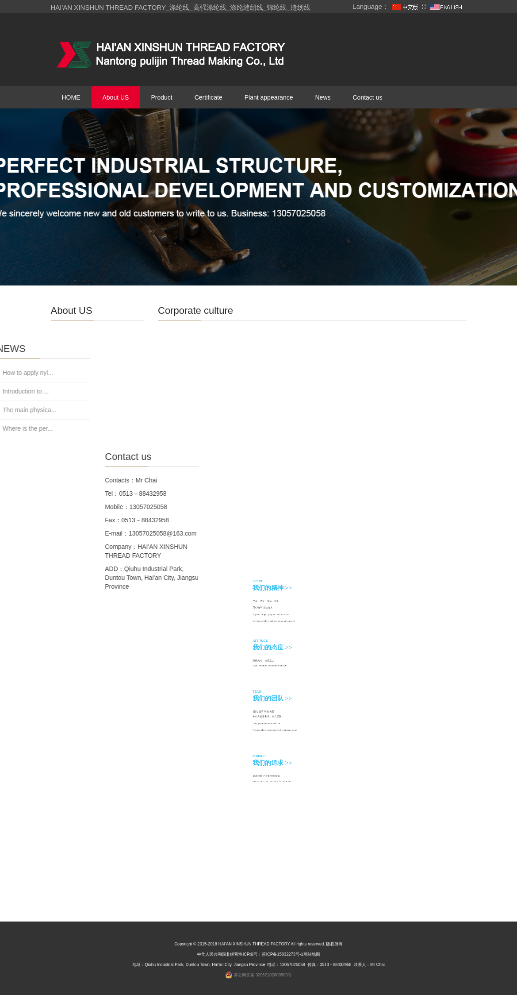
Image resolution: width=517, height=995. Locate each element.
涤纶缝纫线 (246, 7)
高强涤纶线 (209, 7)
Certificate (208, 97)
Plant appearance (269, 97)
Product (161, 97)
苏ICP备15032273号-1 (277, 956)
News (322, 97)
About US (116, 97)
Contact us (368, 97)
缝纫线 (300, 7)
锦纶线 (277, 7)
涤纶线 (179, 7)
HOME (71, 97)
